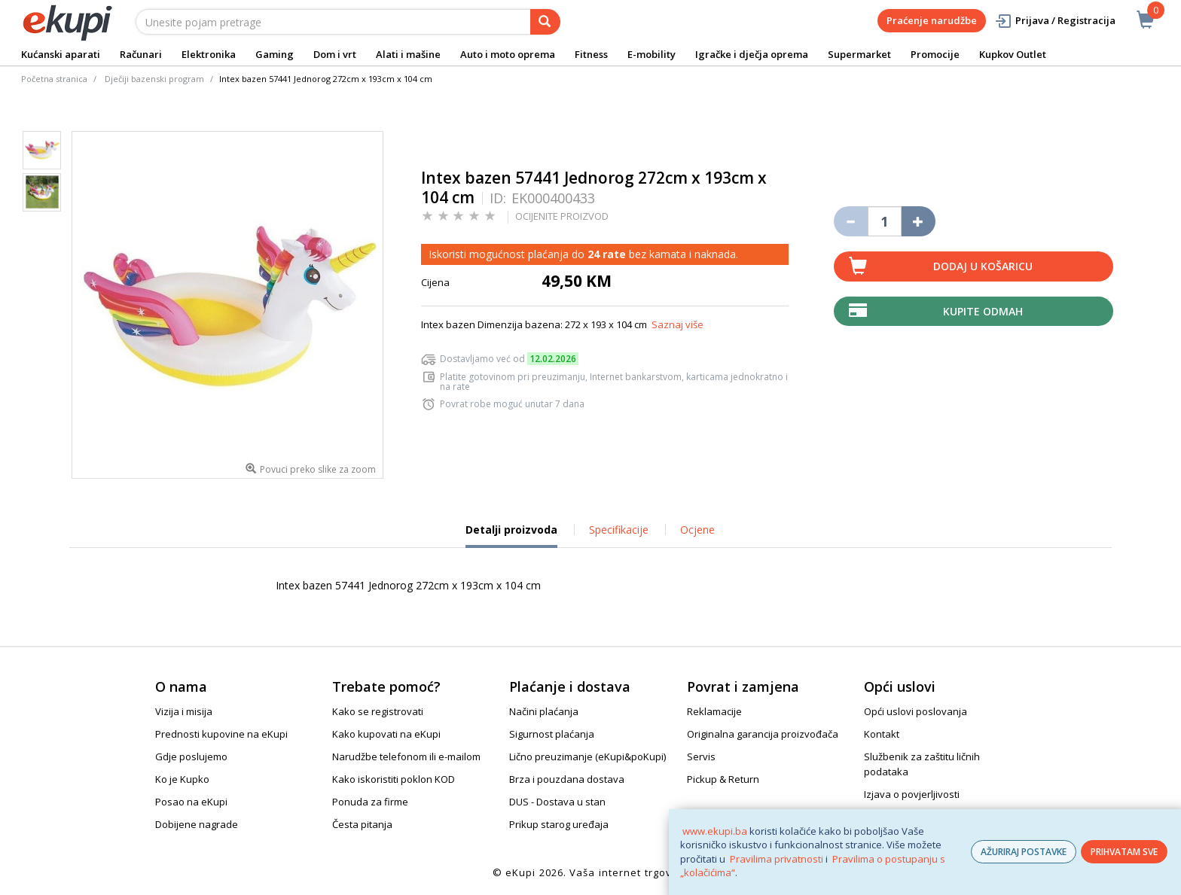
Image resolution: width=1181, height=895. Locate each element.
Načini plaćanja (543, 711)
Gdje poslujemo (191, 756)
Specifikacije (618, 529)
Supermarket (859, 54)
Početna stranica (54, 78)
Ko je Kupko (182, 779)
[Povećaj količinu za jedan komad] (918, 221)
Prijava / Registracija (1054, 21)
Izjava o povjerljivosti (912, 794)
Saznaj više (677, 324)
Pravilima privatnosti (776, 859)
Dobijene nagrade (196, 824)
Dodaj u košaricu (983, 266)
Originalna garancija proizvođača (762, 734)
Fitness (591, 54)
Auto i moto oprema (507, 54)
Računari (141, 54)
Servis (701, 756)
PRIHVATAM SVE (1124, 851)
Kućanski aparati (60, 54)
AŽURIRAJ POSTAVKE (1024, 851)
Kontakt (881, 734)
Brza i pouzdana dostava (566, 779)
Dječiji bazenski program (154, 78)
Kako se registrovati (377, 711)
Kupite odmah (983, 311)
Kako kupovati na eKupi (386, 734)
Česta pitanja (362, 824)
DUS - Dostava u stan (557, 801)
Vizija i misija (183, 711)
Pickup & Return (723, 779)
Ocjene (697, 529)
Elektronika (209, 54)
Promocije (935, 54)
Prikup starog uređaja (559, 824)
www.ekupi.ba (714, 831)
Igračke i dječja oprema (751, 54)
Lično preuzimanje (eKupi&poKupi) (587, 756)
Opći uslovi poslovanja (915, 711)
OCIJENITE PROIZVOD (562, 216)
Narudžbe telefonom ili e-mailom (406, 756)
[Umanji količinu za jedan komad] (851, 221)
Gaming (274, 54)
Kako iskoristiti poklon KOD (393, 779)
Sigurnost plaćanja (551, 734)
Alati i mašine (408, 54)
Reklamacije (714, 711)
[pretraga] (545, 22)
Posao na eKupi (191, 801)
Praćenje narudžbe (932, 20)
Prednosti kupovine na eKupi (221, 734)
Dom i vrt (334, 54)
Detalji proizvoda (511, 535)
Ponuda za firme (370, 801)
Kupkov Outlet (1012, 54)
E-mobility (651, 54)
